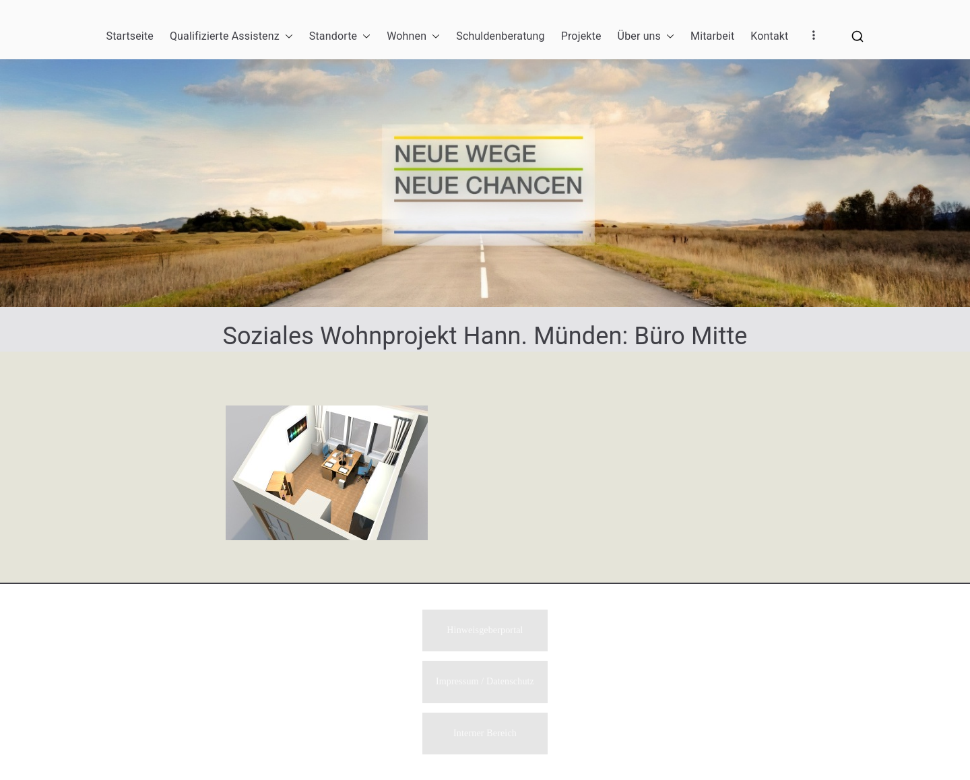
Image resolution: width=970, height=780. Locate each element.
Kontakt (769, 36)
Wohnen (413, 36)
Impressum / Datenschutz (485, 681)
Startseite (130, 36)
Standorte (339, 36)
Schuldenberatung (500, 36)
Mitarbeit (712, 36)
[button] (286, 36)
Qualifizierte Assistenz (231, 36)
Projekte (581, 36)
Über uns (646, 36)
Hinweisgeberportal (485, 629)
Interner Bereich (485, 733)
